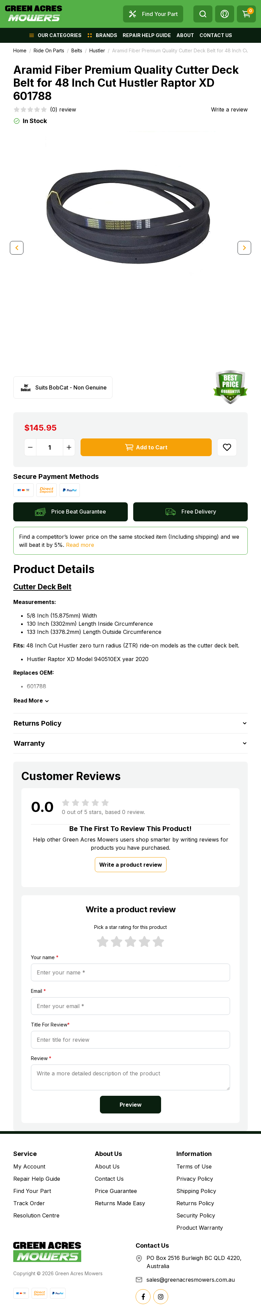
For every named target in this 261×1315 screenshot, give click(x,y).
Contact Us (109, 1178)
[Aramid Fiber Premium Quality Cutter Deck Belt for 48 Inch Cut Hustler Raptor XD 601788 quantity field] (49, 447)
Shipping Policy (196, 1191)
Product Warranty (199, 1227)
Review (41, 1058)
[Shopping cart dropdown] (246, 13)
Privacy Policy (194, 1178)
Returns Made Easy (120, 1203)
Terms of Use (194, 1166)
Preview (131, 1104)
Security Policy (195, 1215)
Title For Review (50, 1024)
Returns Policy (195, 1203)
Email (38, 991)
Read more (80, 544)
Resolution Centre (36, 1215)
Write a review (229, 109)
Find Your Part (32, 1191)
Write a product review (130, 864)
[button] (224, 13)
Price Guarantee (116, 1191)
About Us (107, 1166)
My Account (29, 1166)
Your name (44, 957)
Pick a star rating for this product (130, 927)
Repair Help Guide (36, 1178)
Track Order (29, 1203)
